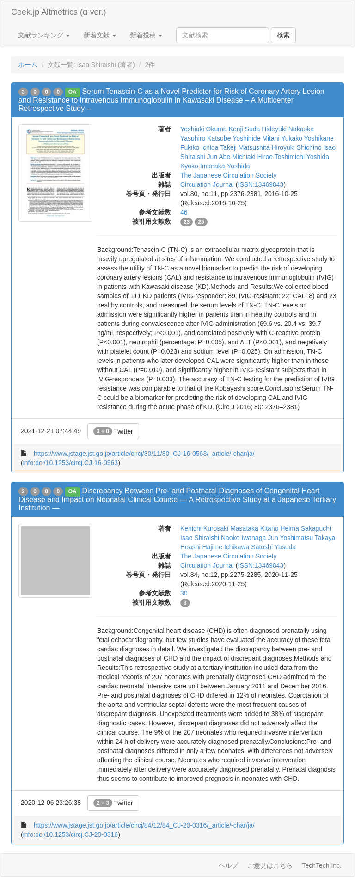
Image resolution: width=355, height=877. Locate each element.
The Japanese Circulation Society (228, 175)
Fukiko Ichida (199, 147)
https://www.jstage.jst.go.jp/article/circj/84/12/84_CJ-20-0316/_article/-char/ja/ (144, 825)
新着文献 (100, 35)
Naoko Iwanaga (243, 537)
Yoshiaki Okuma (203, 129)
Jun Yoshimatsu (290, 537)
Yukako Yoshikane (307, 138)
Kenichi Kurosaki (204, 528)
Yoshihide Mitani (256, 138)
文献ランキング (44, 35)
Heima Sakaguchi (305, 528)
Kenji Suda (244, 129)
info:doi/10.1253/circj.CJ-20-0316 (70, 834)
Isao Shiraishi (199, 537)
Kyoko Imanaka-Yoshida (215, 166)
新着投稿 (146, 35)
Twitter (113, 431)
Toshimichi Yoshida (302, 156)
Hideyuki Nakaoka (288, 129)
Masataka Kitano (254, 528)
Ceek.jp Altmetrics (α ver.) (58, 12)
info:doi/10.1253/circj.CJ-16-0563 (70, 462)
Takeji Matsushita (244, 147)
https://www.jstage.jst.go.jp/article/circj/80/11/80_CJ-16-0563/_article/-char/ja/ (144, 453)
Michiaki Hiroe (252, 156)
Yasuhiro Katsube (205, 138)
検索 (283, 35)
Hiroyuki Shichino (296, 147)
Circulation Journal (207, 184)
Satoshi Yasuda (273, 547)
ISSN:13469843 (261, 184)
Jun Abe (219, 156)
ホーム (27, 64)
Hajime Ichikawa (225, 547)
